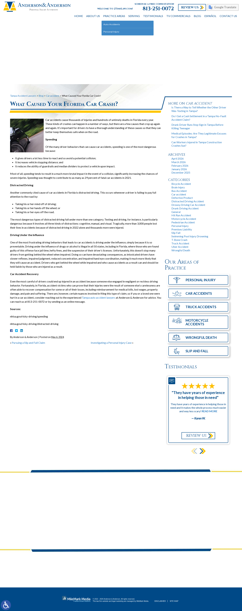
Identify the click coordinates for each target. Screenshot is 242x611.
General (175, 211)
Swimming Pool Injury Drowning (189, 236)
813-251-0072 (158, 9)
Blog (197, 16)
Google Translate (225, 7)
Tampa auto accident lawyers (98, 297)
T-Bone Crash (179, 239)
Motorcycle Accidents (197, 322)
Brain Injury (178, 187)
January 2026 (179, 169)
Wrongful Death (180, 250)
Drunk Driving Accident (185, 208)
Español (210, 16)
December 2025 (180, 172)
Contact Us (228, 16)
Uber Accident (179, 246)
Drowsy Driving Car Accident (188, 204)
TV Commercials (178, 16)
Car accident (52, 95)
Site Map (174, 601)
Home (78, 16)
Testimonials (153, 16)
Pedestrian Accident (183, 222)
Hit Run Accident (181, 215)
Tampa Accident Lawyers (23, 95)
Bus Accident (179, 190)
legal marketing (118, 601)
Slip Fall (175, 232)
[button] (202, 451)
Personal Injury (180, 225)
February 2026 (179, 165)
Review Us (190, 7)
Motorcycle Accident (183, 218)
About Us (93, 16)
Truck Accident (180, 243)
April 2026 (177, 158)
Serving (134, 16)
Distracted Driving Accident (187, 201)
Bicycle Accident (181, 183)
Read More (209, 411)
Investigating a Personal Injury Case (111, 342)
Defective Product (182, 197)
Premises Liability (181, 229)
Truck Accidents (201, 307)
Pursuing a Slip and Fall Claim (28, 342)
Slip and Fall (197, 351)
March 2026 (178, 162)
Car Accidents (199, 293)
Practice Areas (114, 16)
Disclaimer (160, 601)
